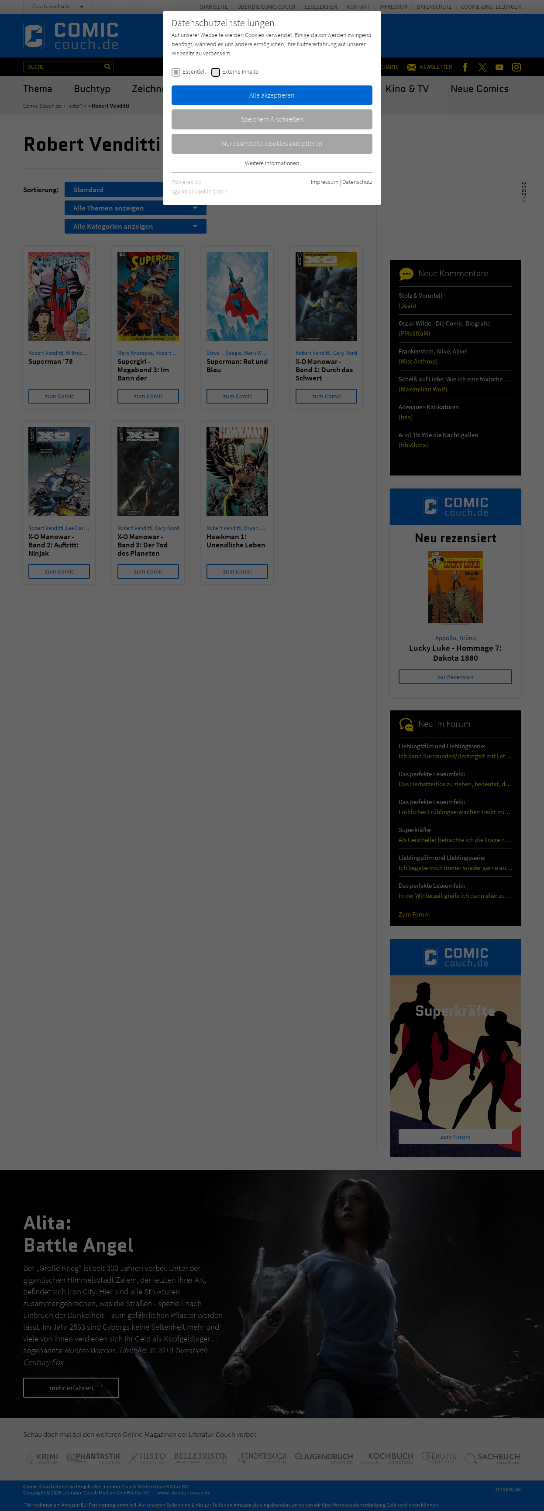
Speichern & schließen (272, 119)
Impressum (324, 182)
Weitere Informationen (272, 163)
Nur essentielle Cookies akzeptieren (272, 143)
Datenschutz (357, 182)
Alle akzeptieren (272, 95)
